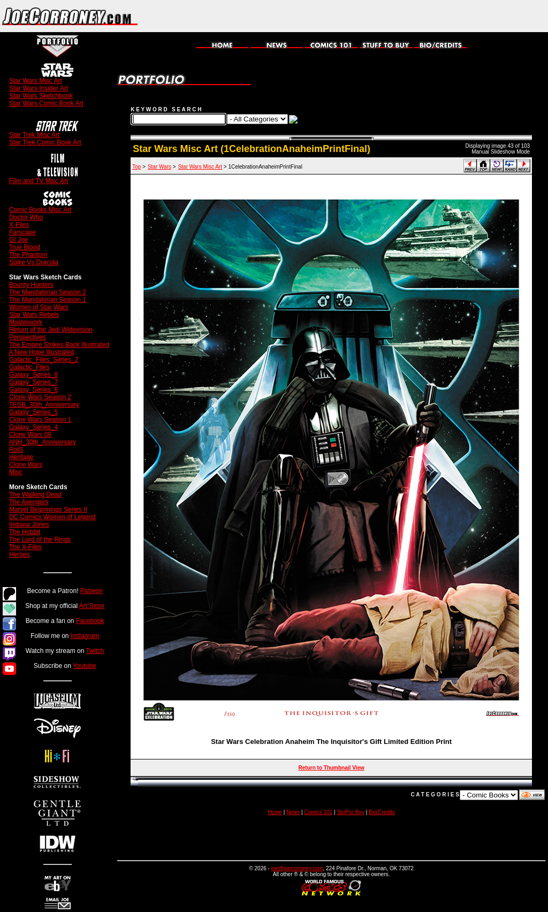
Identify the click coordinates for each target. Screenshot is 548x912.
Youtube (84, 666)
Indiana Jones (29, 524)
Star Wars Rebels (34, 314)
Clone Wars (25, 464)
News (293, 812)
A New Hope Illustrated (41, 352)
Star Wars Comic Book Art (46, 103)
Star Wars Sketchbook (41, 96)
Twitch (95, 651)
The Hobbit (25, 532)
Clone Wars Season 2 (40, 397)
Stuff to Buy (350, 812)
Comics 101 (318, 812)
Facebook (90, 621)
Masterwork (25, 322)
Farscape (22, 232)
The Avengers (29, 502)
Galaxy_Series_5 (33, 412)
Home (275, 812)
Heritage (21, 457)
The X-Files (25, 547)
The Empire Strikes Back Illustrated (59, 344)
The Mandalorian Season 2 (47, 292)
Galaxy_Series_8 (33, 374)
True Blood (24, 247)
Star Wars (159, 167)
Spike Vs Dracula (33, 262)
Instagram (85, 636)
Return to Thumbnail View (331, 768)
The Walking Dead (35, 494)
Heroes (19, 554)
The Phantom (28, 255)
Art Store (91, 606)
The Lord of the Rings (40, 539)
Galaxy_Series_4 (33, 427)
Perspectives (27, 337)
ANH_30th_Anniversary (42, 442)
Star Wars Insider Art (38, 88)
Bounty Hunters (31, 284)
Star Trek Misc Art (34, 135)
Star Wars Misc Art (35, 81)
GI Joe (18, 240)
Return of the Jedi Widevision (51, 329)
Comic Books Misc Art (40, 210)
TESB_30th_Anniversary (44, 404)
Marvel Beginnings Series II (48, 509)
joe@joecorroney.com (297, 868)
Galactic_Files (29, 367)
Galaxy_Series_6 (33, 389)
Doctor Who (26, 217)
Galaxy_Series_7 (33, 382)
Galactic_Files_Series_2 (43, 359)
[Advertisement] (423, 16)
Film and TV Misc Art (38, 181)
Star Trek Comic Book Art (45, 142)
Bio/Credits (382, 812)
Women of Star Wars (38, 307)
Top (136, 167)
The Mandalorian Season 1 (47, 299)
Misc (15, 472)
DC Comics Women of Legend (52, 517)
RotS (16, 449)
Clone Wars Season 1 (40, 419)
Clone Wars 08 (30, 434)
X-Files (19, 225)
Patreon (91, 591)
